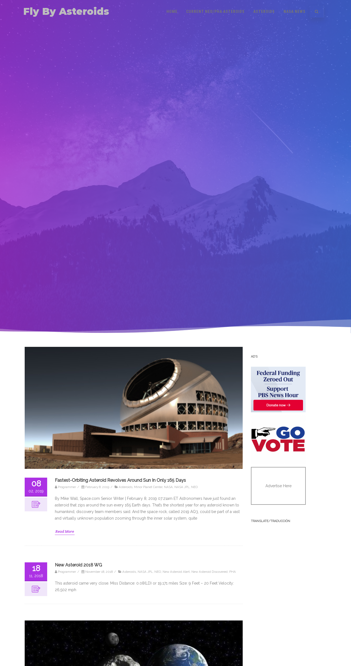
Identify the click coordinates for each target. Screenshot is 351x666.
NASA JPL (181, 487)
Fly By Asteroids (66, 11)
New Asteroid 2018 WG (78, 565)
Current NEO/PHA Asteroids (215, 11)
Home (171, 11)
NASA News (294, 11)
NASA (168, 487)
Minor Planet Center (148, 487)
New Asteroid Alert (176, 572)
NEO (194, 487)
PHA (232, 572)
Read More (64, 531)
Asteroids (264, 11)
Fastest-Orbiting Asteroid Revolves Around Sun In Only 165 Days (120, 480)
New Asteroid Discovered (209, 572)
